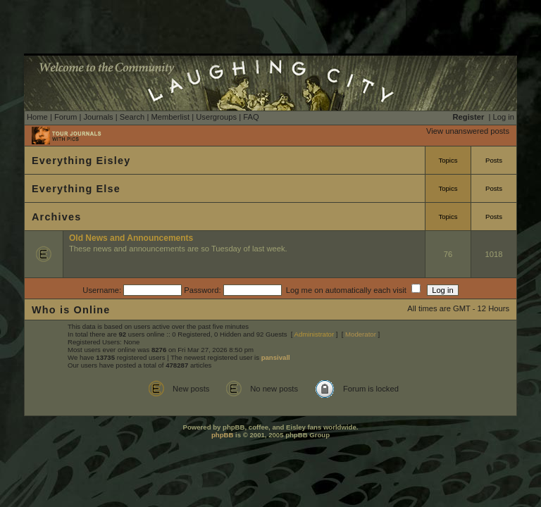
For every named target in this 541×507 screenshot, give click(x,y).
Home (37, 117)
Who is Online (71, 309)
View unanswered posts (467, 131)
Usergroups (216, 117)
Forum (65, 117)
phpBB (222, 435)
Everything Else (76, 188)
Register (469, 117)
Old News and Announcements (131, 238)
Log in (503, 117)
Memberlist (170, 117)
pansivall (275, 357)
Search (132, 117)
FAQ (251, 117)
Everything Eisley (81, 160)
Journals (98, 117)
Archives (56, 217)
